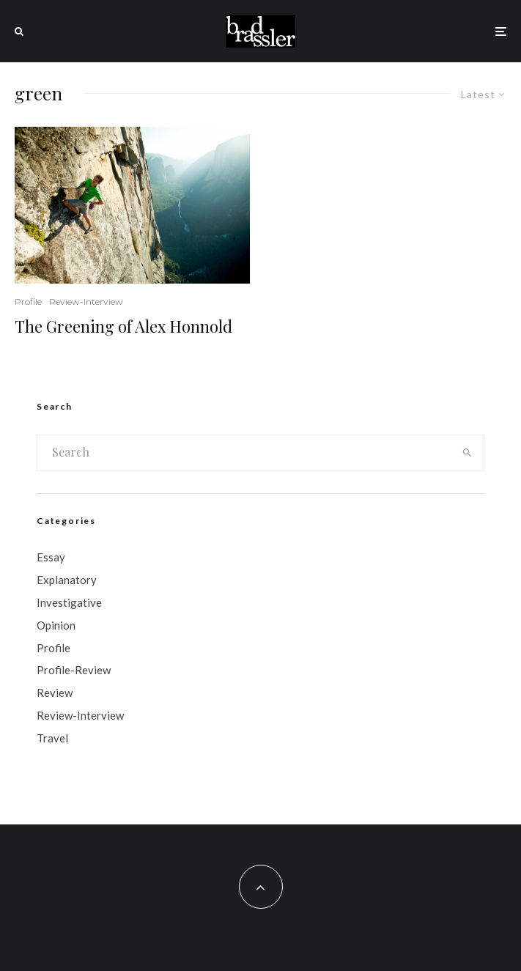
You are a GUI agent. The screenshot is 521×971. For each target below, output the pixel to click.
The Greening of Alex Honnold (123, 326)
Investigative (69, 602)
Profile (28, 301)
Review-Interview (86, 301)
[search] (467, 452)
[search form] (244, 452)
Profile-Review (74, 669)
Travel (52, 738)
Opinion (56, 625)
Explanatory (67, 579)
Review (55, 692)
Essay (51, 557)
